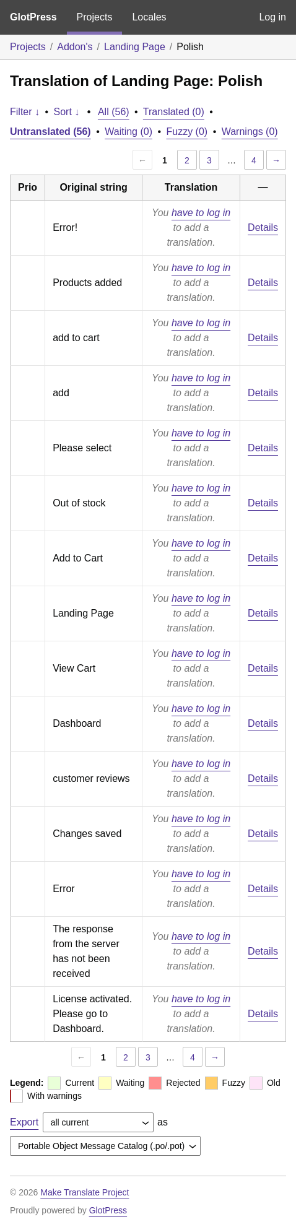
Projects (95, 17)
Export (24, 1122)
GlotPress (33, 17)
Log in (272, 17)
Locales (149, 17)
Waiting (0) (128, 131)
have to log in (201, 212)
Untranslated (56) (50, 131)
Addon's (74, 46)
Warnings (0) (250, 131)
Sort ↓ (67, 111)
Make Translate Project (84, 1192)
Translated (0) (173, 111)
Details (263, 227)
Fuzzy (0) (187, 131)
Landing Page (134, 46)
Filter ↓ (25, 111)
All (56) (113, 111)
